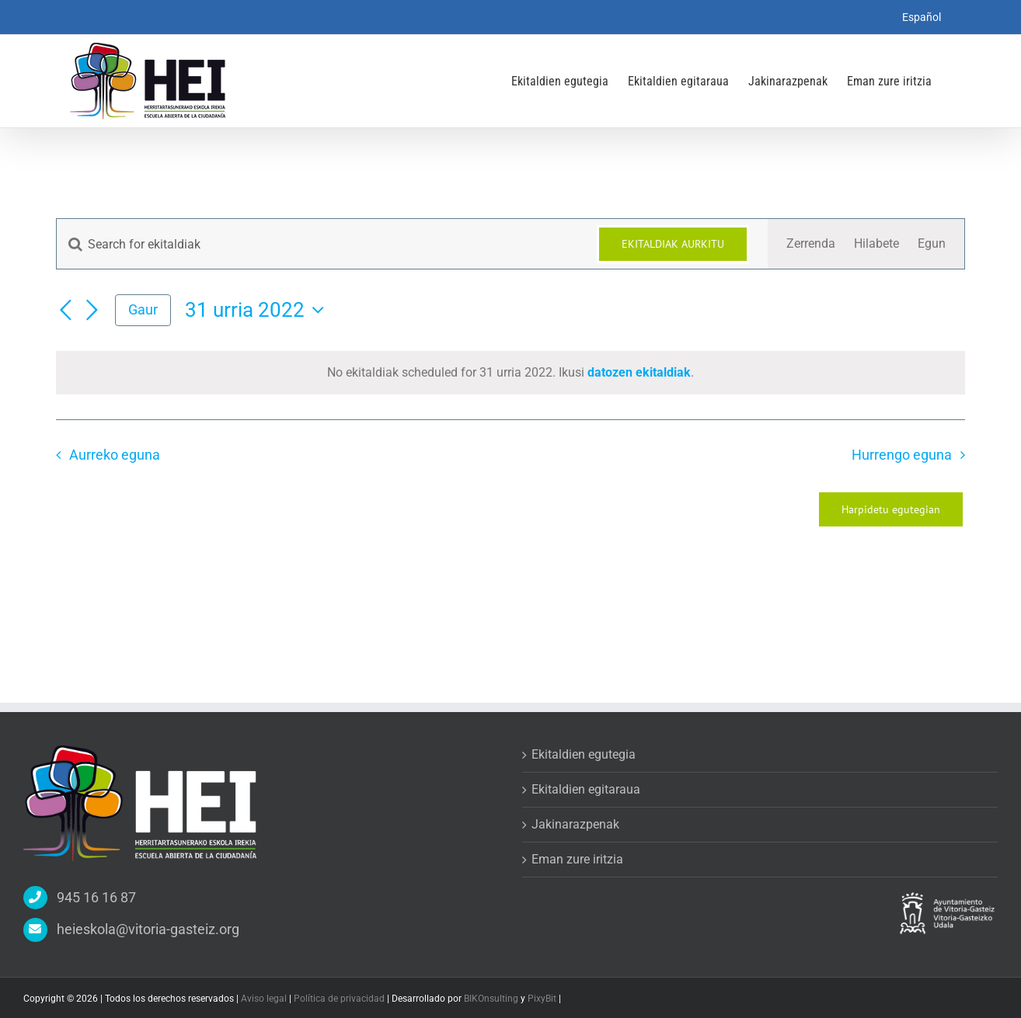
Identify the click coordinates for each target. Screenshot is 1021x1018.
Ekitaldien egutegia (583, 754)
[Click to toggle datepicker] (258, 310)
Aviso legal (265, 998)
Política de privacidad (340, 998)
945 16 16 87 (96, 897)
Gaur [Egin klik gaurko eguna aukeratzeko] (143, 309)
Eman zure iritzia (577, 859)
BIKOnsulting (491, 998)
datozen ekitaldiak (639, 372)
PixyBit (542, 998)
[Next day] (91, 311)
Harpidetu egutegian (891, 509)
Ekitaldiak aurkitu (673, 244)
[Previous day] (65, 311)
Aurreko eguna (114, 455)
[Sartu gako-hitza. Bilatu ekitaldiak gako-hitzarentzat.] (317, 244)
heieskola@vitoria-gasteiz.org (148, 929)
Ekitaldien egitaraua (585, 789)
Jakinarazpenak (575, 824)
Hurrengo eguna (902, 455)
